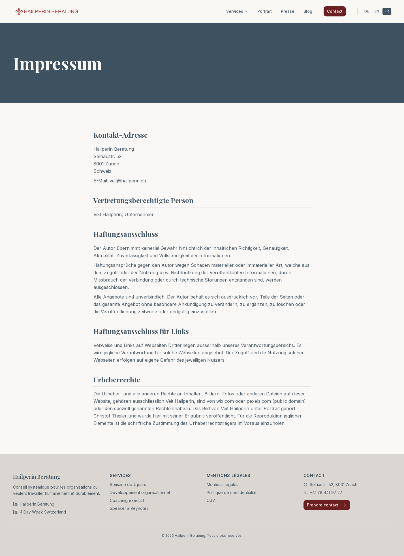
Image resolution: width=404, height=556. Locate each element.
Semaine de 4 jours (128, 484)
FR (387, 11)
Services (237, 11)
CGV (211, 500)
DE (366, 11)
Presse (287, 11)
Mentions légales (222, 484)
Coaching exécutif (127, 500)
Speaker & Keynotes (129, 508)
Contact (335, 11)
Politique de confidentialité (231, 492)
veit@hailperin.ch (128, 182)
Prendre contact (327, 504)
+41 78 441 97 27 (326, 492)
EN (377, 11)
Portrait (264, 11)
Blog (307, 11)
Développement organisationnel (140, 492)
